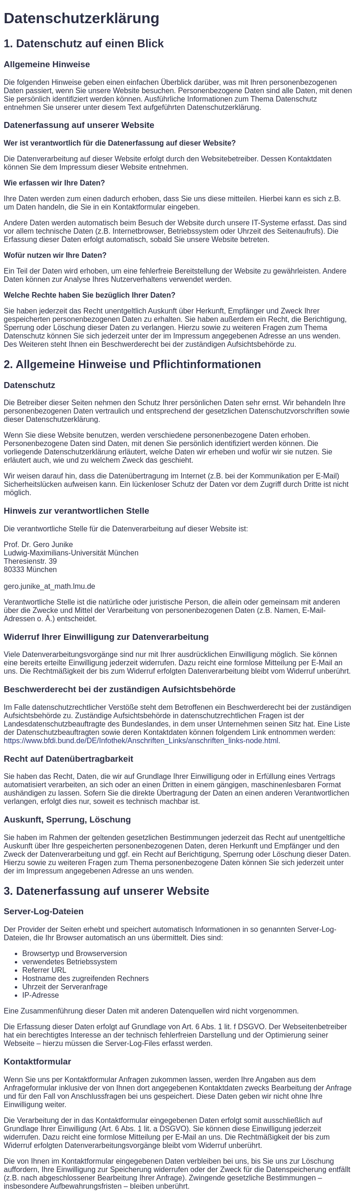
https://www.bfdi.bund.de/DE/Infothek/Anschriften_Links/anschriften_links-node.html (141, 741)
